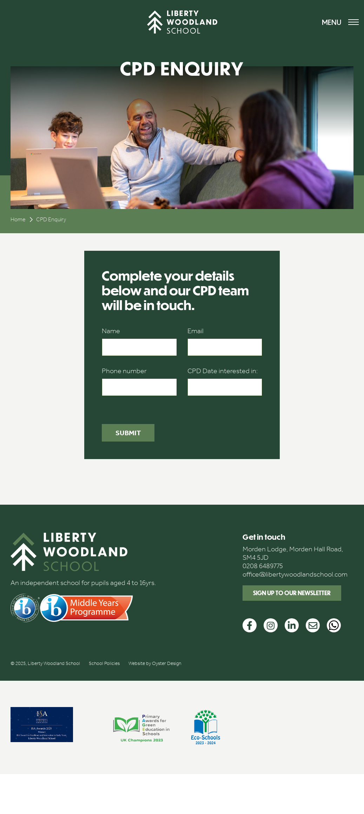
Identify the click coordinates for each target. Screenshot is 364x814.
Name (111, 331)
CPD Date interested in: (222, 370)
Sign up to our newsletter (292, 593)
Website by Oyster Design (154, 663)
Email (195, 331)
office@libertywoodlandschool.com (295, 574)
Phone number (124, 370)
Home (18, 219)
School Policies (104, 663)
